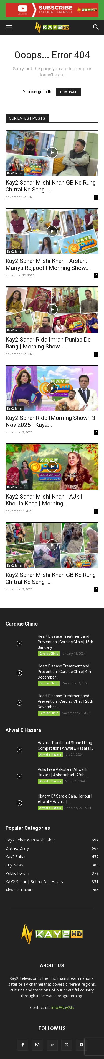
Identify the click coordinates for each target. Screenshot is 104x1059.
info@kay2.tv (62, 1007)
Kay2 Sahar (14, 173)
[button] (9, 27)
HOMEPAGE (68, 92)
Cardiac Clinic (48, 654)
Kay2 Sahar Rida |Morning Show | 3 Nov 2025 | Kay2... (50, 421)
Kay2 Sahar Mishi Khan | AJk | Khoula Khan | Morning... (44, 500)
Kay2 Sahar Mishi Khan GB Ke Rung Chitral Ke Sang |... (51, 186)
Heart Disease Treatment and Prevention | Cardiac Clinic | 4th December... (64, 671)
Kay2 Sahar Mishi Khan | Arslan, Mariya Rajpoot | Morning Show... (48, 264)
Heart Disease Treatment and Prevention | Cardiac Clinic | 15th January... (65, 642)
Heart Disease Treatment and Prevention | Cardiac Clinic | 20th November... (65, 701)
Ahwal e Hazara (50, 754)
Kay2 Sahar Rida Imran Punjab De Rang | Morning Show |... (48, 343)
